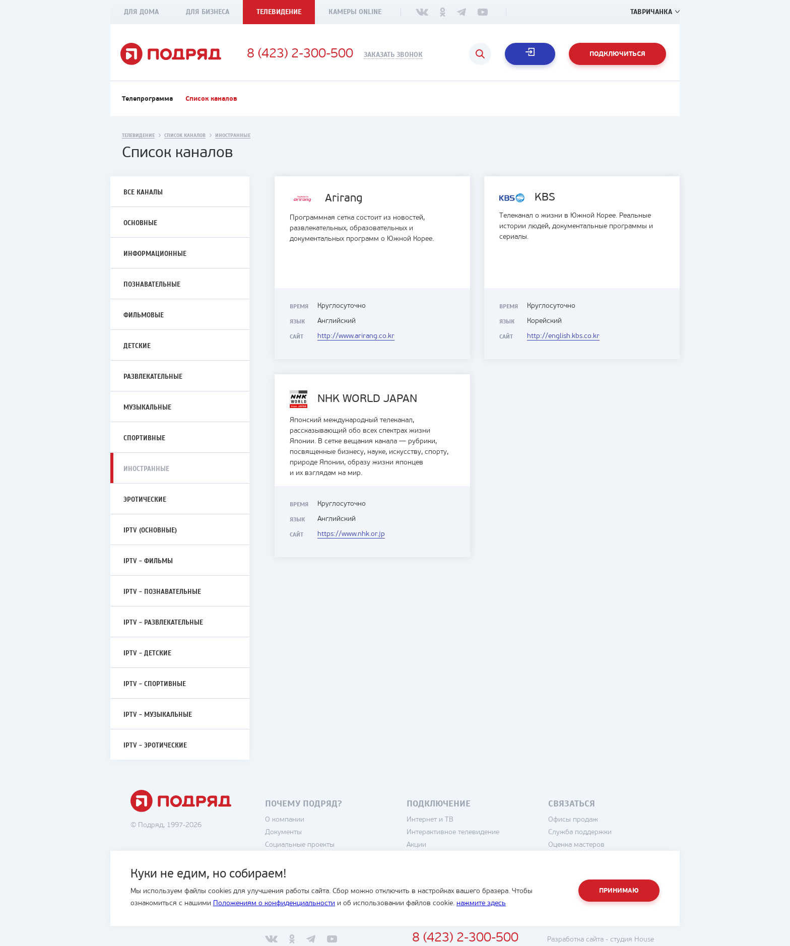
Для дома (141, 12)
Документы (283, 832)
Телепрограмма (147, 99)
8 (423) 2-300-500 (300, 54)
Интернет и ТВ (430, 820)
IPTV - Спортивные (154, 684)
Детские (137, 346)
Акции (416, 845)
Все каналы (143, 192)
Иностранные (146, 469)
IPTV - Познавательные (162, 592)
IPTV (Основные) (150, 530)
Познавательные (151, 285)
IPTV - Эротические (155, 745)
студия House (632, 939)
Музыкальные (147, 407)
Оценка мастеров (576, 845)
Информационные (154, 254)
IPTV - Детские (147, 653)
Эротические (144, 500)
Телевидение (278, 12)
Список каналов (211, 99)
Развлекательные (152, 377)
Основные (140, 223)
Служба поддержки (580, 832)
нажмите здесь (481, 903)
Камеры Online (354, 12)
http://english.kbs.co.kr (563, 336)
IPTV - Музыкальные (157, 715)
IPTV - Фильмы (148, 561)
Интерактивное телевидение (453, 832)
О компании (284, 820)
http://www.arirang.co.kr (355, 336)
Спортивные (144, 438)
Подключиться (617, 54)
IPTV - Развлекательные (163, 623)
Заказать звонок (393, 55)
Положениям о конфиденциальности (274, 903)
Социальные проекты (300, 845)
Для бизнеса (207, 12)
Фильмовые (143, 315)
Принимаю (619, 891)
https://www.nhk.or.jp (351, 534)
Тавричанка (651, 12)
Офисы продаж (573, 820)
